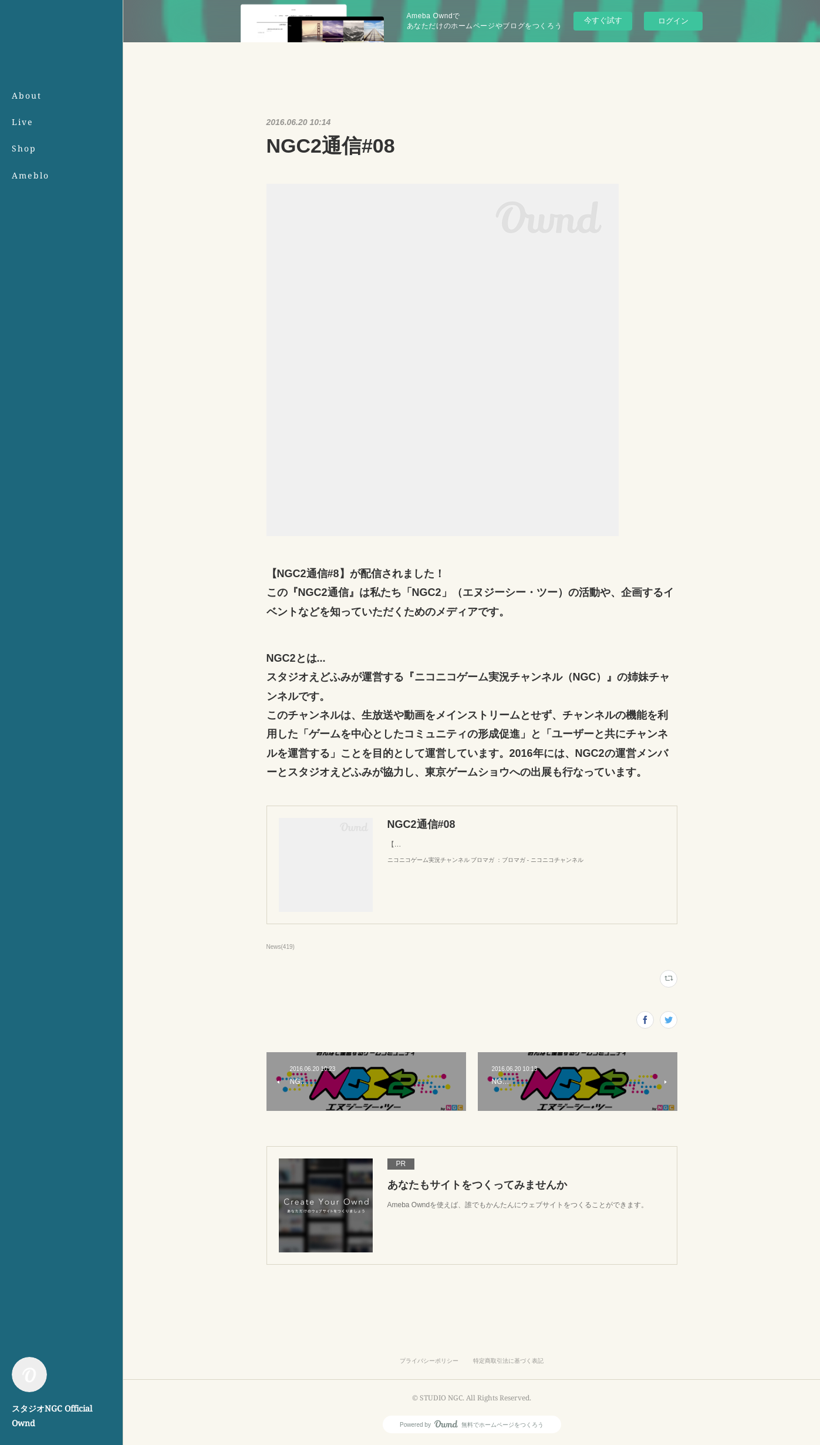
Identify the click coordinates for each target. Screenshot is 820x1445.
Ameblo (30, 175)
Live (22, 121)
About (27, 95)
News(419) (280, 947)
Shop (24, 148)
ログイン (673, 20)
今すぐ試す (603, 20)
